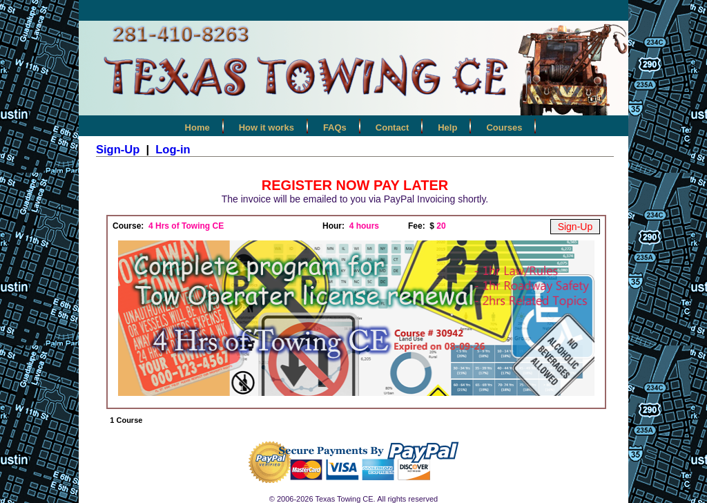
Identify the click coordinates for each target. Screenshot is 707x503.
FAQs (335, 127)
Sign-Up (117, 149)
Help (447, 127)
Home (197, 127)
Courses (504, 127)
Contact (392, 127)
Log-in (172, 149)
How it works (266, 127)
